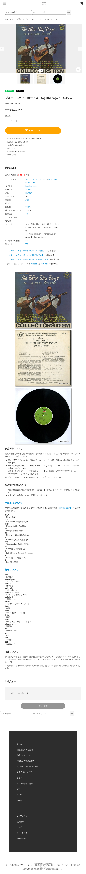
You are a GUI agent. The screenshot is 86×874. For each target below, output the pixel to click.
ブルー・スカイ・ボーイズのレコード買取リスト (28, 259)
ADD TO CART (33, 130)
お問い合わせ (22, 838)
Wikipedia (35, 264)
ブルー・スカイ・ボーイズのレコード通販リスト (28, 251)
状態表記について (13, 503)
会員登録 (20, 822)
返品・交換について (25, 755)
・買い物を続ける (11, 154)
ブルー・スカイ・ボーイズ (36, 179)
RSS (18, 789)
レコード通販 (17, 19)
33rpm (27, 207)
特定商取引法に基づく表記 (27, 766)
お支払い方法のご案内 (25, 761)
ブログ (19, 778)
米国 (27, 200)
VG (26, 241)
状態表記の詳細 (65, 508)
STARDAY (29, 189)
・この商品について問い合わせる (17, 142)
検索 (68, 12)
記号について (11, 569)
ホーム (19, 744)
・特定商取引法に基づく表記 (15, 151)
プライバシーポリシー (25, 772)
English (19, 800)
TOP (6, 19)
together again (31, 186)
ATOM (19, 795)
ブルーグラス (30, 19)
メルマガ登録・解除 (25, 784)
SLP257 (28, 193)
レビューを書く (43, 706)
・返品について (10, 148)
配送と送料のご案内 (25, 750)
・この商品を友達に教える (14, 145)
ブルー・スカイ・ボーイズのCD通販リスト (26, 255)
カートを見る (22, 833)
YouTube (44, 264)
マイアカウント (23, 816)
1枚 (26, 214)
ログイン (20, 827)
